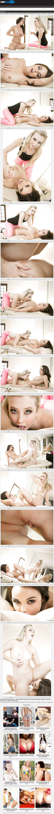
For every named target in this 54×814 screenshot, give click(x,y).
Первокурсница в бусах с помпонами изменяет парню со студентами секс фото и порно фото (10, 783)
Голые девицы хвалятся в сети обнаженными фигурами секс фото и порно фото (26, 728)
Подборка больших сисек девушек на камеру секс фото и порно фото (27, 755)
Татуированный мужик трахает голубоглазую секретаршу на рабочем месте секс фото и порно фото (11, 729)
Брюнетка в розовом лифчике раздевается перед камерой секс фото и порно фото (43, 755)
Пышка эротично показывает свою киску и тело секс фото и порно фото (10, 755)
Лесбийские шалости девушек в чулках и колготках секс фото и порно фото (43, 728)
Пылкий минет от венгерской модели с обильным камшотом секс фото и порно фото (10, 809)
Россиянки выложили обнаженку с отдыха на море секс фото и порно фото (26, 782)
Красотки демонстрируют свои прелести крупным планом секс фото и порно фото (43, 782)
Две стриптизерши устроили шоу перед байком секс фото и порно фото (27, 809)
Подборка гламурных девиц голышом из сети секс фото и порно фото (42, 809)
